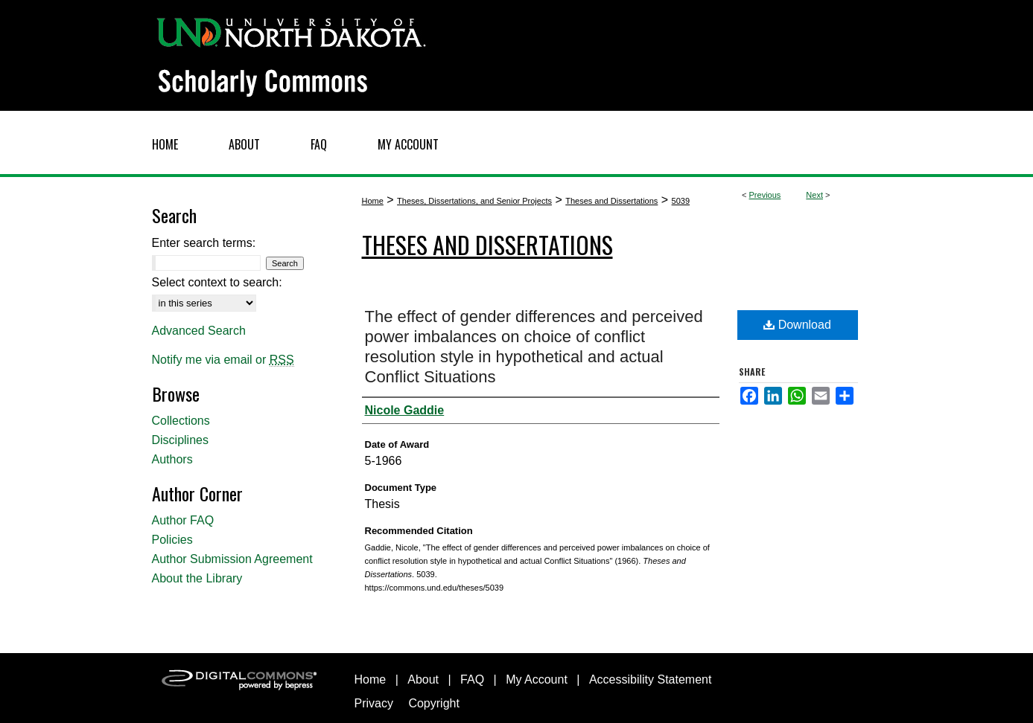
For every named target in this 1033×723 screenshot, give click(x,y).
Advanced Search (199, 330)
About (423, 679)
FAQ (472, 679)
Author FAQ (183, 520)
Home (373, 200)
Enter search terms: (204, 243)
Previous (765, 194)
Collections (181, 420)
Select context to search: (217, 282)
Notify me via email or (223, 360)
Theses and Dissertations (611, 200)
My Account (537, 679)
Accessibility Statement (650, 679)
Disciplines (180, 440)
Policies (172, 539)
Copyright (433, 703)
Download (797, 324)
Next (814, 194)
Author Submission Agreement (232, 559)
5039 (681, 200)
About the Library (197, 578)
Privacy (374, 703)
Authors (172, 459)
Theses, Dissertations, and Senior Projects (474, 200)
